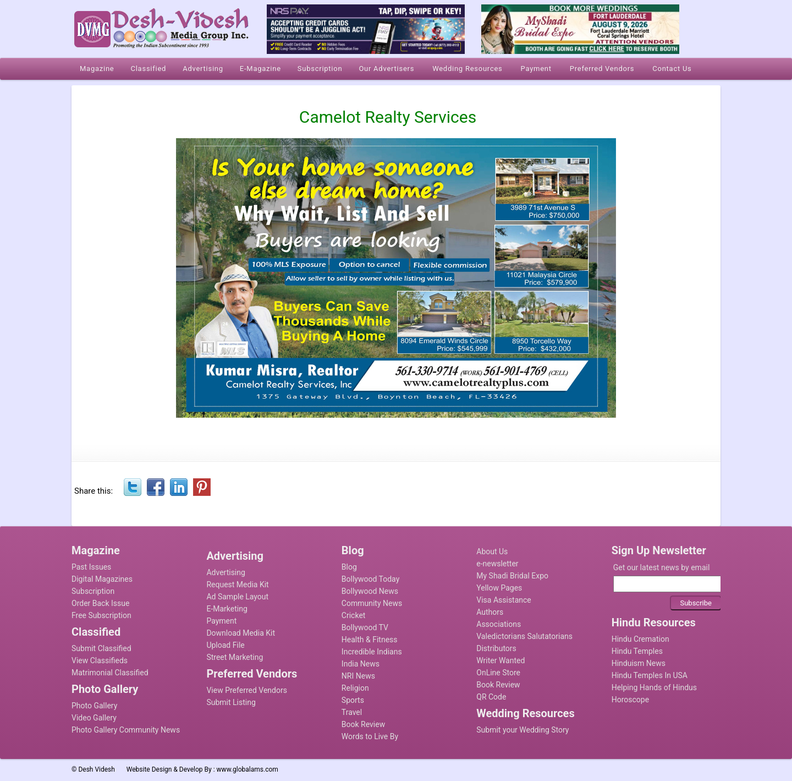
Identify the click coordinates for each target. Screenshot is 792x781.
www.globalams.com (247, 769)
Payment (221, 620)
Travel (352, 712)
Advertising (225, 572)
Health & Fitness (370, 639)
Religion (355, 688)
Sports (353, 700)
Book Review (363, 724)
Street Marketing (234, 657)
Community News (372, 603)
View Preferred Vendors (246, 690)
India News (361, 663)
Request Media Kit (237, 584)
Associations (498, 624)
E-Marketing (226, 608)
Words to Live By (370, 736)
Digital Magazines (102, 579)
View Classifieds (100, 660)
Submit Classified (101, 648)
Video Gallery (94, 717)
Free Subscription (101, 615)
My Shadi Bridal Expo (512, 575)
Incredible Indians (372, 651)
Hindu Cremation (640, 639)
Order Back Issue (100, 603)
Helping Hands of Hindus (654, 687)
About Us (492, 551)
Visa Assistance (503, 600)
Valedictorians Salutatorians (524, 636)
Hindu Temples (637, 651)
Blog (349, 566)
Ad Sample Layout (237, 596)
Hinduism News (639, 663)
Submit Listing (230, 702)
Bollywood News (370, 591)
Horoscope (630, 699)
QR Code (491, 696)
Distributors (496, 648)
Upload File (225, 645)
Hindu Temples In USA (650, 675)
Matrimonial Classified (110, 672)
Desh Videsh (96, 769)
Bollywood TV (365, 627)
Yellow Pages (499, 587)
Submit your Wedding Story (522, 729)
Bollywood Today (370, 579)
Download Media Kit (240, 633)
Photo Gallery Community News (126, 729)
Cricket (354, 615)
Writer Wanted (500, 660)
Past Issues (91, 566)
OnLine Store (498, 672)
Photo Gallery (94, 705)
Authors (489, 612)
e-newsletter (497, 563)
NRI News (358, 675)
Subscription (93, 591)
